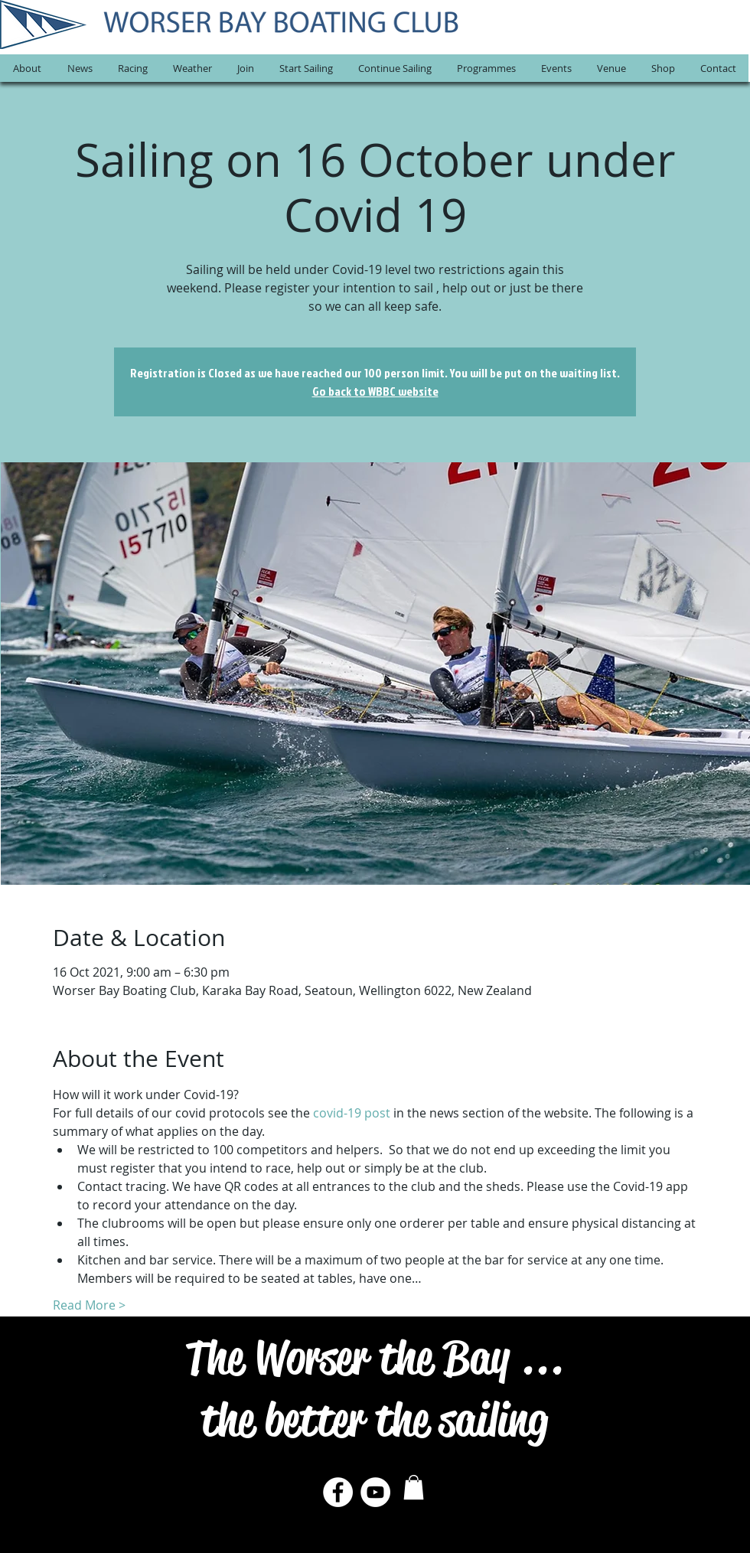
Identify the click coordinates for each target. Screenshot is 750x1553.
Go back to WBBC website (375, 391)
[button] (27, 68)
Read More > (89, 1305)
